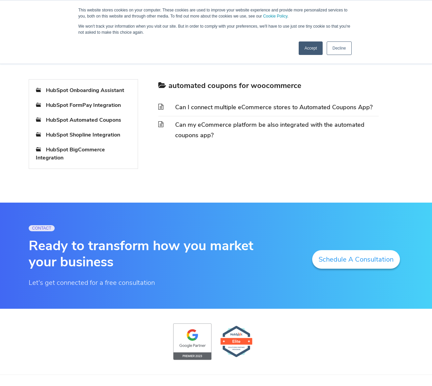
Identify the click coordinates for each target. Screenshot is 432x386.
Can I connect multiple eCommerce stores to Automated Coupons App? (274, 107)
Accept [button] (310, 48)
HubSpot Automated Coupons (83, 120)
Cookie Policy (275, 16)
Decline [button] (339, 48)
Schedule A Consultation (356, 259)
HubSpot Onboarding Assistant (85, 90)
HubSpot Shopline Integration (83, 135)
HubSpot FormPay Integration (83, 105)
